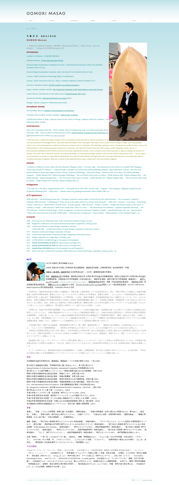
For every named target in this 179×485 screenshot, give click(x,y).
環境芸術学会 (94, 282)
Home (134, 20)
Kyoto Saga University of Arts (52, 60)
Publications (74, 20)
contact (113, 20)
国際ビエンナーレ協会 (57, 285)
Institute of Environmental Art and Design (59, 110)
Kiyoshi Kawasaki (57, 135)
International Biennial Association (55, 98)
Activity (52, 20)
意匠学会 (135, 282)
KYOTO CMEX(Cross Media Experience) (64, 85)
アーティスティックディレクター (73, 282)
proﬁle (93, 20)
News (30, 20)
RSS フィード (136, 480)
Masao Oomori (147, 480)
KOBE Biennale (71, 94)
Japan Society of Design (69, 115)
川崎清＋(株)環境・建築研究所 (58, 272)
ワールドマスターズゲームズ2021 (89, 285)
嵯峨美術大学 (56, 276)
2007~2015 (82, 94)
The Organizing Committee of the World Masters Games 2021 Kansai (78, 89)
